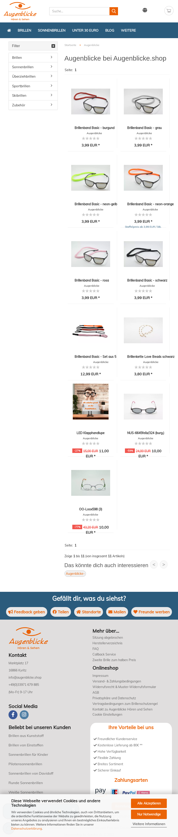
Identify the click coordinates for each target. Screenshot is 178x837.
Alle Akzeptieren (149, 803)
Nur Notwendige (149, 814)
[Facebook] (13, 714)
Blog (109, 30)
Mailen (117, 611)
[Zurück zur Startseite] (9, 30)
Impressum (100, 676)
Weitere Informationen (149, 824)
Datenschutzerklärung (26, 828)
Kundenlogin (156, 10)
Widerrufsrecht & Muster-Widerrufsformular (124, 687)
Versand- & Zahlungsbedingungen (116, 681)
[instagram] (24, 714)
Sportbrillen (21, 86)
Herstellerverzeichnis (107, 643)
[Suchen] (113, 11)
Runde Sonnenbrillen (26, 782)
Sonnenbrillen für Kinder (28, 754)
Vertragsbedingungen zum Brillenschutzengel (125, 704)
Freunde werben (151, 611)
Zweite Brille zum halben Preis (114, 660)
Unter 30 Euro (85, 30)
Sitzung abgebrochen (107, 638)
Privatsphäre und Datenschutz (114, 698)
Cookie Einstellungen (107, 714)
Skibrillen (19, 95)
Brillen (24, 30)
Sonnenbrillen (51, 30)
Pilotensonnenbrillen (25, 764)
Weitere (128, 30)
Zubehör (18, 105)
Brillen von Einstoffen (26, 745)
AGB (95, 693)
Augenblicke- (75, 574)
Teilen (61, 611)
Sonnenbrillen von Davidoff (31, 773)
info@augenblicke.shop (25, 677)
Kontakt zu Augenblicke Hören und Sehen (122, 709)
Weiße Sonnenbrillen (26, 792)
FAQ (95, 649)
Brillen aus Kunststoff (26, 735)
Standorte (88, 611)
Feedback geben (26, 611)
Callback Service (104, 654)
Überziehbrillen (24, 76)
